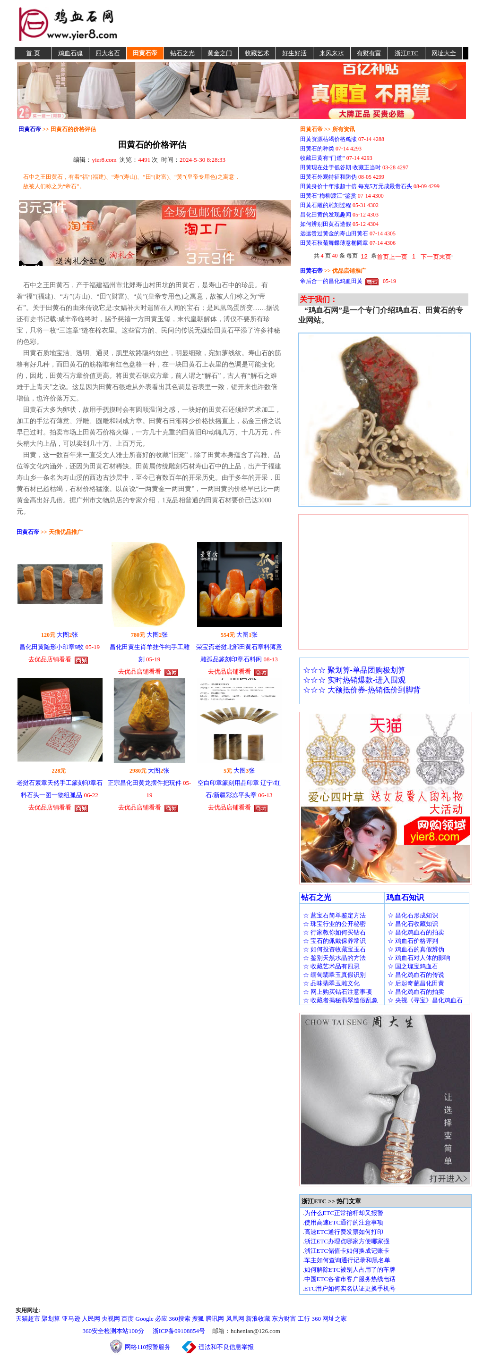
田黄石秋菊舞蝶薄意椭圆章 (334, 243)
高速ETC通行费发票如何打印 (344, 1231)
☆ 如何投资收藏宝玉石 (334, 949)
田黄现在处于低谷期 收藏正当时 (340, 167)
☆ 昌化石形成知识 (413, 915)
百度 (127, 1318)
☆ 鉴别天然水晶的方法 (334, 957)
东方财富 (284, 1318)
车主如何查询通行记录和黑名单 (347, 1260)
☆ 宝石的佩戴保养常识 (334, 940)
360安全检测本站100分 (113, 1330)
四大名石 (107, 53)
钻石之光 (182, 53)
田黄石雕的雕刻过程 (325, 205)
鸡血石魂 (70, 53)
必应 (161, 1318)
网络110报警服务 (152, 1346)
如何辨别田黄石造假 (325, 224)
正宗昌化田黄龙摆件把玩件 (144, 782)
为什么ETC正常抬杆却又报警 (344, 1212)
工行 (304, 1318)
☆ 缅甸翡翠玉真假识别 (334, 974)
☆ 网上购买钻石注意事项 (337, 991)
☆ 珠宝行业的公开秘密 (334, 923)
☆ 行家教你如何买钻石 (334, 932)
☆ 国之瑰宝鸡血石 (413, 966)
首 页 (33, 53)
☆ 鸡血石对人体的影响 (419, 957)
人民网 (91, 1318)
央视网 (111, 1318)
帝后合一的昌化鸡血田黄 (331, 281)
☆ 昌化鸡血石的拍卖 (416, 932)
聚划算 (51, 1318)
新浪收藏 (258, 1318)
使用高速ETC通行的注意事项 (344, 1222)
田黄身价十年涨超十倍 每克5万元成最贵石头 (356, 186)
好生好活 (294, 53)
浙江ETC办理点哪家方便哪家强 (347, 1241)
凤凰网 (235, 1318)
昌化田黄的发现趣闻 (325, 214)
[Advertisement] (294, 23)
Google (145, 1318)
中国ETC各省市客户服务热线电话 (350, 1279)
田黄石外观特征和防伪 (328, 177)
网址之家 (334, 1318)
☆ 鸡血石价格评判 (413, 940)
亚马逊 (71, 1318)
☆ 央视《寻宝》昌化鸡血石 (425, 1000)
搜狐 (198, 1318)
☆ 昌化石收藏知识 (413, 923)
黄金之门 (219, 53)
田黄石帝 (145, 53)
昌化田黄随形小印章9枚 (51, 646)
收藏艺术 (257, 53)
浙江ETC (407, 53)
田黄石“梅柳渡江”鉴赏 (328, 195)
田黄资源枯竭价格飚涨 (328, 139)
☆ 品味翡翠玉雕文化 (331, 983)
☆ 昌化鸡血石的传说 (416, 974)
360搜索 (179, 1318)
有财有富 (369, 53)
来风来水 (331, 53)
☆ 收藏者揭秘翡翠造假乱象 (340, 1000)
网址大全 (443, 53)
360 (316, 1318)
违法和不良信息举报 (226, 1346)
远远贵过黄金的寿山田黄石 (334, 233)
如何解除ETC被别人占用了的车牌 (350, 1269)
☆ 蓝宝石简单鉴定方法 (334, 915)
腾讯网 (215, 1318)
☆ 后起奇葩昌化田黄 (416, 983)
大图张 (67, 634)
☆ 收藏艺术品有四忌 (331, 966)
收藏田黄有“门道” (322, 158)
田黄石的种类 (317, 148)
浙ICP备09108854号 (179, 1330)
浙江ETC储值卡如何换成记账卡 (347, 1250)
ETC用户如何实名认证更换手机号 (350, 1288)
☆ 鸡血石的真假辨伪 (416, 949)
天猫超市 (28, 1318)
